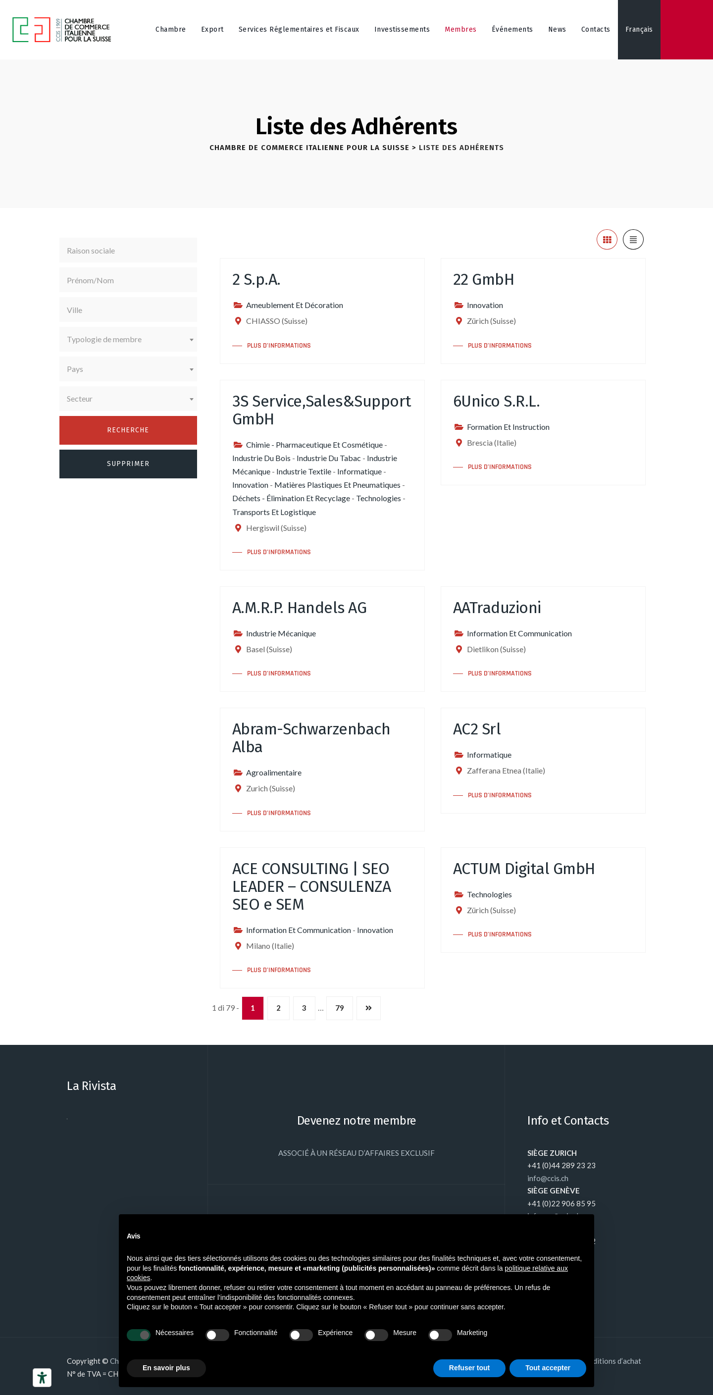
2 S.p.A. (256, 279)
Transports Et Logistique (274, 512)
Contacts (596, 29)
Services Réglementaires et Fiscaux (299, 29)
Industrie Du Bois (261, 458)
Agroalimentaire (274, 772)
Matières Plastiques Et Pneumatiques (337, 484)
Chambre (170, 29)
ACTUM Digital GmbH (524, 868)
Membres (461, 29)
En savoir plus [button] (166, 1368)
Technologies (378, 498)
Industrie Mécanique (281, 633)
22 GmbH (483, 279)
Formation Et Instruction (508, 426)
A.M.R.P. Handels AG (299, 607)
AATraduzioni (497, 607)
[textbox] (128, 339)
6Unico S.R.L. (496, 401)
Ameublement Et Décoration (294, 305)
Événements (512, 29)
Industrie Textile (303, 471)
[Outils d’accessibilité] (42, 1377)
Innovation (485, 305)
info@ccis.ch (547, 1178)
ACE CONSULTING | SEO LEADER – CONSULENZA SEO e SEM (311, 886)
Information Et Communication (519, 633)
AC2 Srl (477, 729)
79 (339, 1007)
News (557, 29)
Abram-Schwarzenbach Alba (311, 738)
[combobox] (128, 339)
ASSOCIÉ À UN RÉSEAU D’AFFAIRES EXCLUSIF (356, 1152)
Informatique (359, 471)
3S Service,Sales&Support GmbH (321, 410)
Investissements (402, 29)
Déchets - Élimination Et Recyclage (291, 498)
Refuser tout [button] (469, 1368)
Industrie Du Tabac (329, 458)
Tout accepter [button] (547, 1368)
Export (212, 29)
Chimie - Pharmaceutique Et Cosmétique (314, 444)
